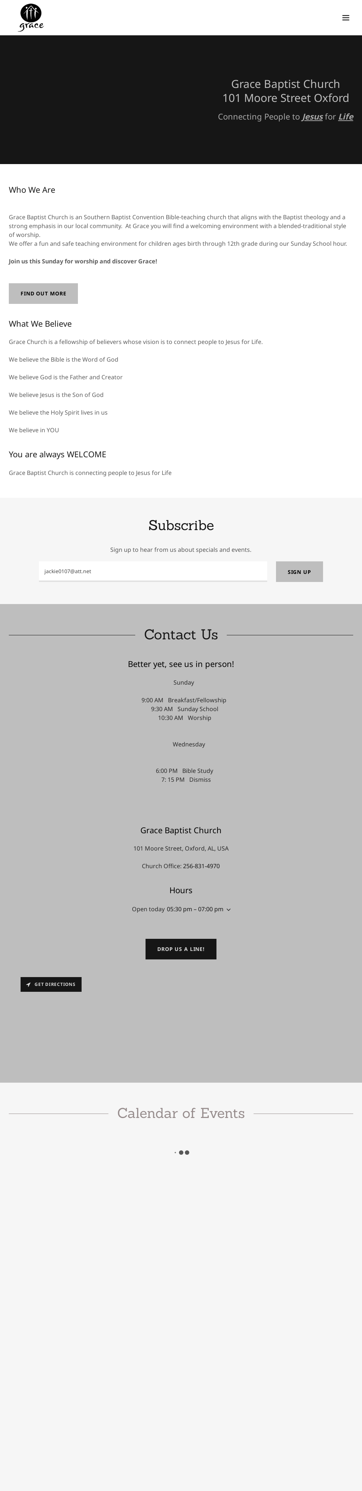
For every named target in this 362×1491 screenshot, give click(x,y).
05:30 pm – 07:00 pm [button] (195, 909)
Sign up (299, 571)
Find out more (43, 293)
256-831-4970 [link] (201, 866)
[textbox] (153, 571)
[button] (345, 17)
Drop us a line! (181, 948)
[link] (31, 17)
